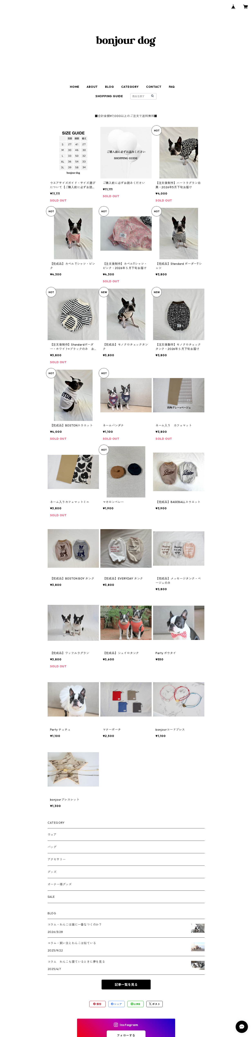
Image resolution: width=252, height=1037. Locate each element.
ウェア (52, 834)
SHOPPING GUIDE (109, 96)
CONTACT (153, 87)
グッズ (52, 872)
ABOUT (92, 87)
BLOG (109, 87)
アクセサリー (57, 859)
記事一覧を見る (126, 984)
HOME (74, 87)
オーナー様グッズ (60, 884)
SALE (51, 897)
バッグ (52, 847)
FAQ (172, 87)
